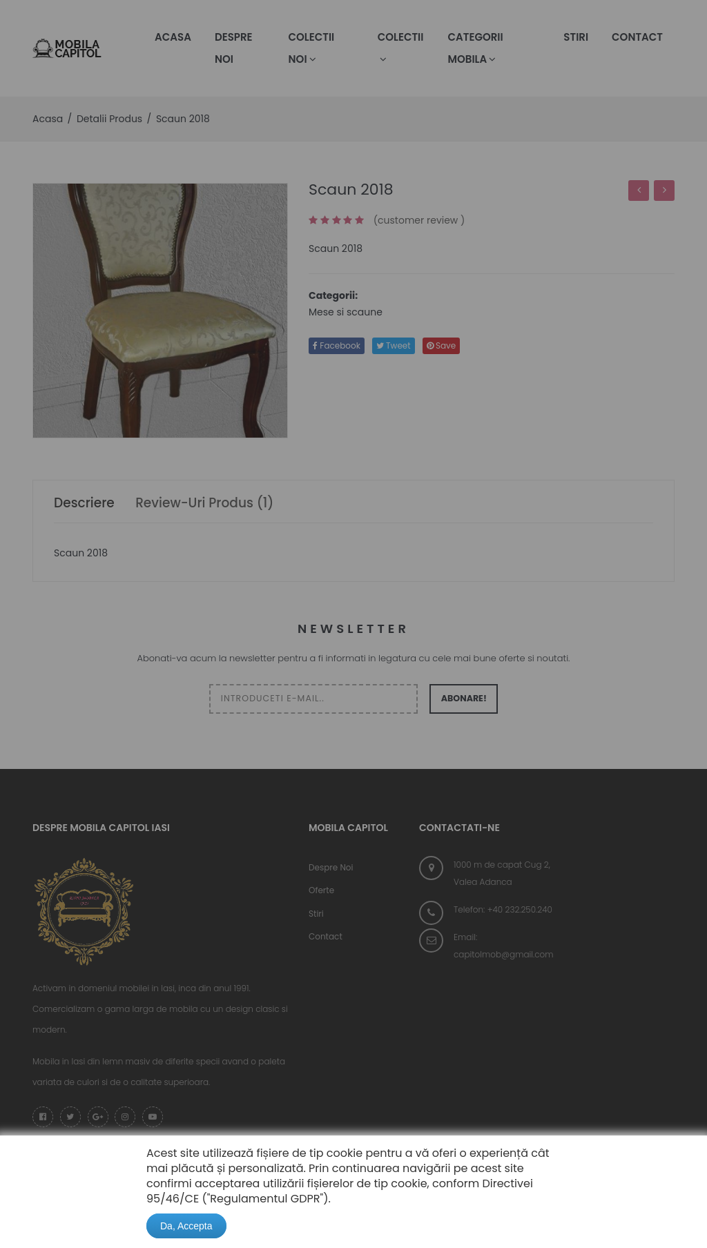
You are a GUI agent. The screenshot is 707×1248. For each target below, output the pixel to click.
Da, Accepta (186, 1225)
